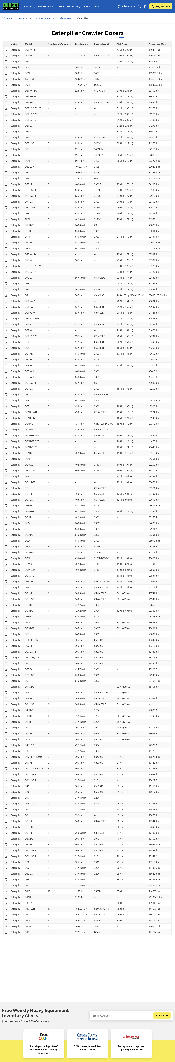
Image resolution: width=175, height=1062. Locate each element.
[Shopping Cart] (145, 7)
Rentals (30, 7)
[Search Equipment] (139, 7)
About (91, 7)
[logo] (12, 7)
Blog (102, 7)
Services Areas (48, 7)
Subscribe (162, 1015)
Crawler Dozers (69, 18)
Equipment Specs (46, 18)
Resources (25, 18)
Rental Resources (72, 7)
